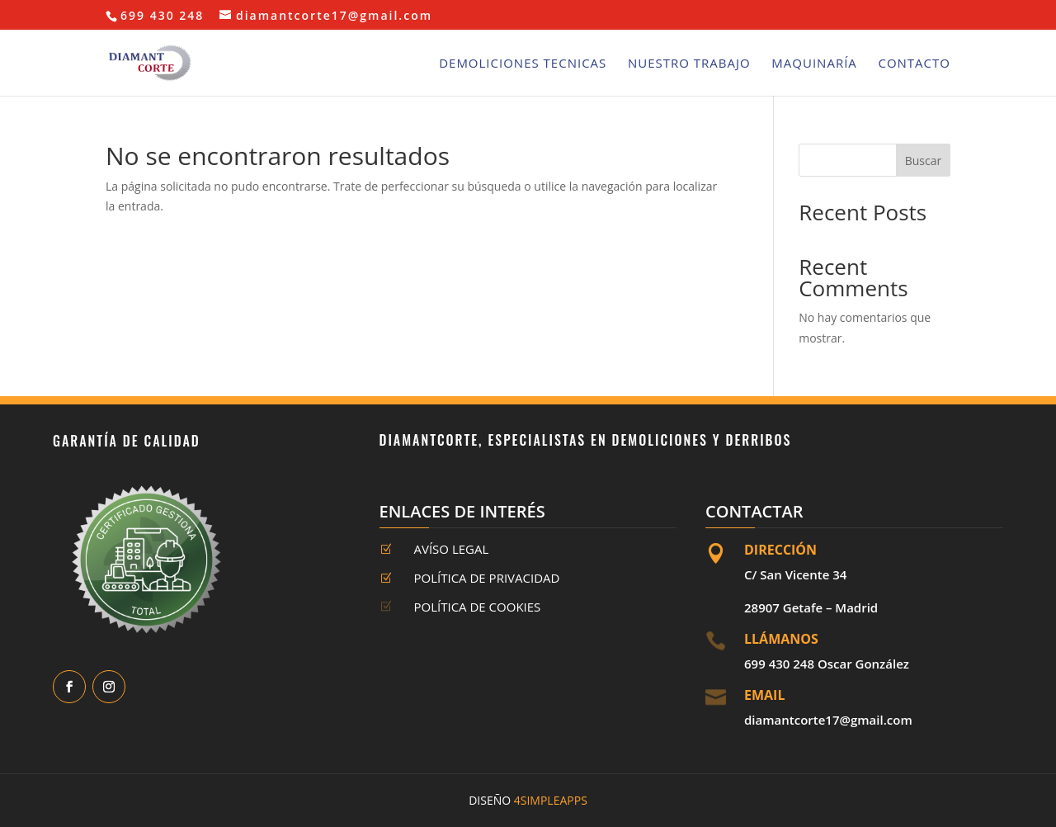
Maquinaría (813, 64)
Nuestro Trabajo (689, 64)
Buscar (923, 160)
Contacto (914, 64)
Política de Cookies (477, 606)
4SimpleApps (550, 800)
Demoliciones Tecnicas (522, 64)
